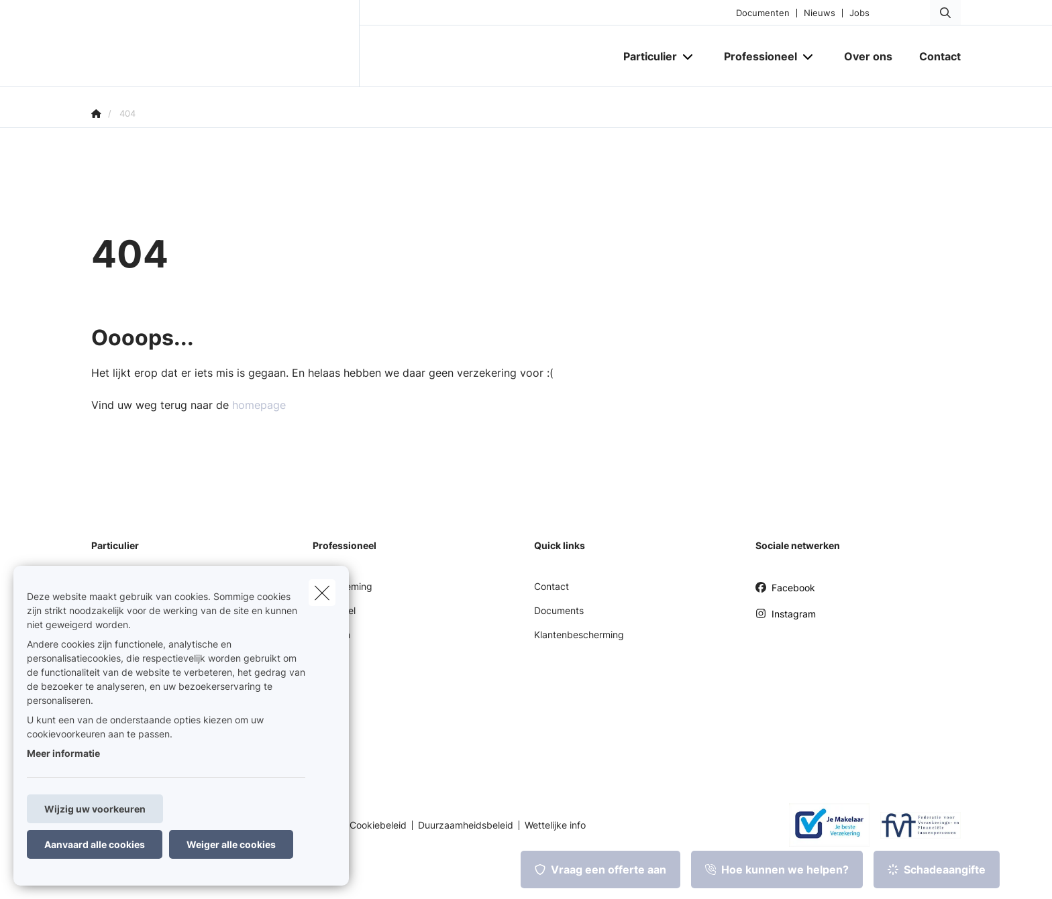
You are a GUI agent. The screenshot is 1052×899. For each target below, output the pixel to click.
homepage (259, 405)
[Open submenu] (688, 56)
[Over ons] (868, 56)
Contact (551, 586)
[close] (322, 592)
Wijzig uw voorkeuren (95, 809)
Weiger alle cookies (231, 844)
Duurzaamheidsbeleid (465, 825)
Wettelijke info (555, 825)
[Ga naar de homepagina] (225, 43)
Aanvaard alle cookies (94, 844)
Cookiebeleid (378, 825)
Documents (559, 610)
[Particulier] (645, 56)
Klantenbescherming (579, 634)
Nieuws (819, 13)
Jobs (859, 13)
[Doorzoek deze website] (945, 12)
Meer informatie (63, 753)
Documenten (763, 13)
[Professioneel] (755, 56)
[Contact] (933, 56)
